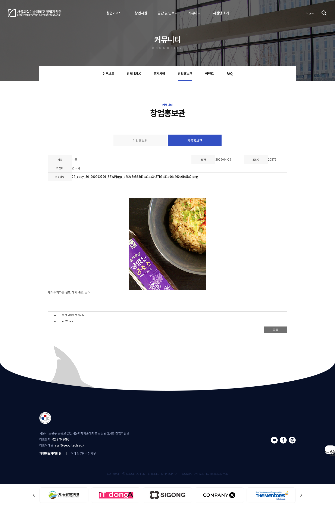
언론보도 (108, 73)
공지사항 (159, 73)
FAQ (230, 73)
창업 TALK (134, 73)
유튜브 (274, 440)
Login (310, 13)
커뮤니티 (194, 12)
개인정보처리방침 (50, 453)
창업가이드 (114, 12)
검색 (324, 13)
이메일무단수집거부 (83, 453)
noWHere (67, 321)
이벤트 (209, 73)
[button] (301, 495)
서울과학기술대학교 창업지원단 (35, 13)
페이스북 (283, 440)
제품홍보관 (194, 140)
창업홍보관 (185, 73)
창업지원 (141, 12)
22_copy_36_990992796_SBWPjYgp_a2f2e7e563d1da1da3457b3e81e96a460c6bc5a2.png (135, 176)
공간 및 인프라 (167, 12)
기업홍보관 (140, 140)
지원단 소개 (221, 12)
